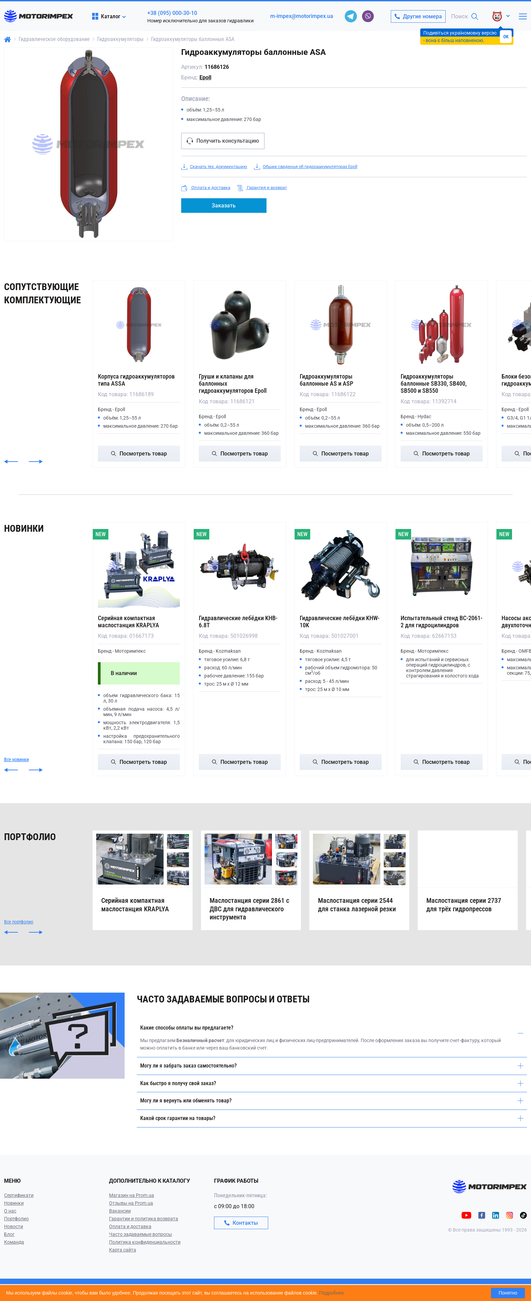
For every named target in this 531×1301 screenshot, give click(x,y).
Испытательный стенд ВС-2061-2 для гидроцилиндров (442, 621)
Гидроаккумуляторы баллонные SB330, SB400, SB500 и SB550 (434, 383)
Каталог (106, 16)
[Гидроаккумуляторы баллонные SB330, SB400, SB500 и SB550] (442, 325)
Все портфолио (18, 938)
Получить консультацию (223, 141)
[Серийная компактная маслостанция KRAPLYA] (139, 567)
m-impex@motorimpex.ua (301, 16)
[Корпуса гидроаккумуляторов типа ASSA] (139, 325)
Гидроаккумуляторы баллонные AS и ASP (326, 380)
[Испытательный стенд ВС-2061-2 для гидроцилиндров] (442, 567)
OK (506, 36)
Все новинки (16, 759)
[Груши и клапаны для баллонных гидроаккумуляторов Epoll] (240, 325)
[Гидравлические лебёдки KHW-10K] (341, 567)
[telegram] (351, 16)
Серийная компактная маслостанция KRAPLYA (128, 621)
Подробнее (331, 1293)
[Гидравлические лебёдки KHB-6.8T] (240, 567)
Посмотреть (139, 453)
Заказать (224, 205)
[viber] (368, 16)
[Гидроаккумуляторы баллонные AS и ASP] (341, 325)
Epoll (205, 77)
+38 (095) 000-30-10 (172, 13)
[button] (11, 461)
